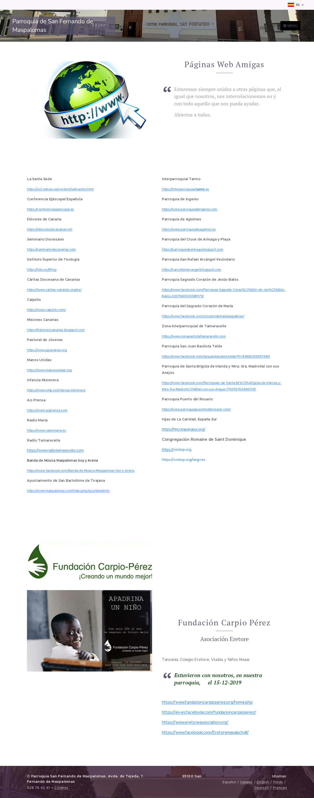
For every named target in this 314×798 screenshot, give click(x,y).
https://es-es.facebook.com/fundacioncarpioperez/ (209, 712)
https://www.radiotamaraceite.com (55, 450)
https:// (167, 450)
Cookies (61, 787)
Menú (290, 26)
